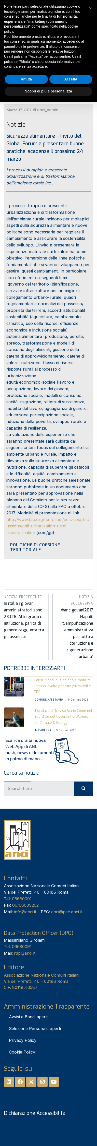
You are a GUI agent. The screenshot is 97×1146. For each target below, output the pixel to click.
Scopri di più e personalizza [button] (48, 91)
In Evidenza (42, 730)
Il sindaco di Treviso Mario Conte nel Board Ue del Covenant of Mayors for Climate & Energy (63, 716)
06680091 (22, 898)
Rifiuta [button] (26, 79)
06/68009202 (25, 905)
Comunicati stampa (48, 699)
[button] (90, 8)
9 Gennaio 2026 (78, 699)
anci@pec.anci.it (66, 911)
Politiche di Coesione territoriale (35, 547)
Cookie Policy (22, 1052)
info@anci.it (25, 911)
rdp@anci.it (24, 953)
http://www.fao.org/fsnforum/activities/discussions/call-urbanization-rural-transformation (47, 526)
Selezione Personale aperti (35, 1028)
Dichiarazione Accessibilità (34, 1113)
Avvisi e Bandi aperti (28, 1016)
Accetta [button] (70, 79)
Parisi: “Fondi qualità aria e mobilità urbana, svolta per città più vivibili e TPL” (62, 686)
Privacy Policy (22, 1040)
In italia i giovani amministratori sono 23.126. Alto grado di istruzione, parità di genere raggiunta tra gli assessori (24, 616)
